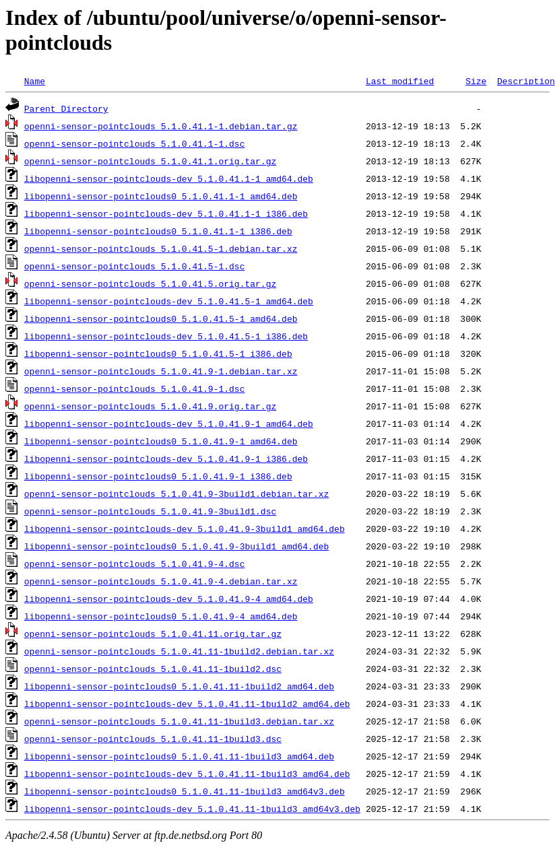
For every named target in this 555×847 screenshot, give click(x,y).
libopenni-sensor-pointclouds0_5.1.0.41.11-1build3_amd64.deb (179, 756)
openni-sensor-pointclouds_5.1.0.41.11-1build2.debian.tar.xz (179, 651)
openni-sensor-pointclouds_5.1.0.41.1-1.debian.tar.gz (161, 126)
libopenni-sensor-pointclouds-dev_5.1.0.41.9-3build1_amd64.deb (184, 528)
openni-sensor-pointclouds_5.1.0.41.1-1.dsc (134, 143)
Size (475, 81)
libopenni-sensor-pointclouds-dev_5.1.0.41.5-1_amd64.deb (168, 301)
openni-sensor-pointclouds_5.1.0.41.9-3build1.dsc (150, 511)
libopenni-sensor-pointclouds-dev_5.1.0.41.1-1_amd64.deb (168, 178)
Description (526, 81)
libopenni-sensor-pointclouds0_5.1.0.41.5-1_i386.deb (158, 353)
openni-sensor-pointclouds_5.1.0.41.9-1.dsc (134, 388)
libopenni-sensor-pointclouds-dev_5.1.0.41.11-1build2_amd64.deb (187, 704)
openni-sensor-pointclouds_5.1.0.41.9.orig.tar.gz (150, 406)
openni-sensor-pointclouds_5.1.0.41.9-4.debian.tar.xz (161, 581)
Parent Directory (66, 108)
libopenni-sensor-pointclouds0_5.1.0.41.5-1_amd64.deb (161, 318)
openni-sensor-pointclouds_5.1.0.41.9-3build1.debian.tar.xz (176, 493)
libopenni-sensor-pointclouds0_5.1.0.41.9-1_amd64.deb (161, 441)
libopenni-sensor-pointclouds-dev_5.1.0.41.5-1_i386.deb (166, 336)
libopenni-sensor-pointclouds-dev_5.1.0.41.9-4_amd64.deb (168, 598)
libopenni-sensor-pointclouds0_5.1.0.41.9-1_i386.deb (158, 476)
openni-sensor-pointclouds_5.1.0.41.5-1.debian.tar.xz (161, 248)
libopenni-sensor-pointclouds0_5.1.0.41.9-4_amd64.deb (161, 616)
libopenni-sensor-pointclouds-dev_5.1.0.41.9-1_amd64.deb (168, 423)
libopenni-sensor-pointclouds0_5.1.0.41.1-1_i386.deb (158, 231)
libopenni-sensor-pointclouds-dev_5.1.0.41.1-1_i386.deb (166, 213)
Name (34, 81)
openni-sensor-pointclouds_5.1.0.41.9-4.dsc (134, 563)
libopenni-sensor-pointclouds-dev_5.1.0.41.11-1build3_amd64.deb (187, 774)
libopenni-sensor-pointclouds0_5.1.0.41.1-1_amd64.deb (161, 196)
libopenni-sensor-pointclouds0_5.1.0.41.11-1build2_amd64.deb (179, 686)
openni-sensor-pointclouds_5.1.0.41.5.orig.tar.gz (150, 283)
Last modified (400, 81)
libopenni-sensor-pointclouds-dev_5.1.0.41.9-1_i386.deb (166, 458)
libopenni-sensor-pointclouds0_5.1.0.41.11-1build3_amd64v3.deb (184, 791)
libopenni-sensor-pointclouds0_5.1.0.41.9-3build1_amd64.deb (176, 546)
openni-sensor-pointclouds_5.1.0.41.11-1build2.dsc (153, 669)
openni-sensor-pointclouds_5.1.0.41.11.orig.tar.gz (153, 634)
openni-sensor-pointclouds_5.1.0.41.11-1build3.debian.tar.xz (179, 721)
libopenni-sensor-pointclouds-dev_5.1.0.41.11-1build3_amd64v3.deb (192, 809)
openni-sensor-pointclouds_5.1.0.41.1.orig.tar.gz (150, 161)
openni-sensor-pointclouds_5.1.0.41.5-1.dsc (134, 266)
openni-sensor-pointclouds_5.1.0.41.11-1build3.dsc (153, 739)
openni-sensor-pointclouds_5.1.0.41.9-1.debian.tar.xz (161, 371)
